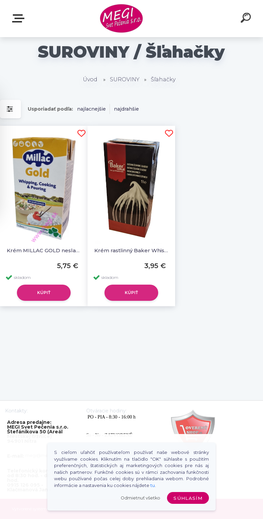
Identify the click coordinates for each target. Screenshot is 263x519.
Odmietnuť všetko (140, 497)
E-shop (19, 19)
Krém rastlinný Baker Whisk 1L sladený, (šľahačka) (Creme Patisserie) (131, 250)
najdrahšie (126, 109)
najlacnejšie (91, 109)
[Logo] (121, 18)
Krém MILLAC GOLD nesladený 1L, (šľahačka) (44, 250)
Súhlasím (187, 498)
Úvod (90, 79)
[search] (247, 19)
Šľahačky (163, 79)
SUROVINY (125, 79)
